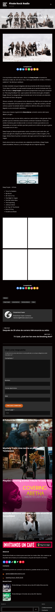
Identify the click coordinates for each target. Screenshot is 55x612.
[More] (37, 69)
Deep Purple (7, 302)
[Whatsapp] (29, 69)
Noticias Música (26, 302)
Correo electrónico (11, 388)
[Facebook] (17, 69)
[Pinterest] (26, 69)
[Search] (36, 609)
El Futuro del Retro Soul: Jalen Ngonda (23, 420)
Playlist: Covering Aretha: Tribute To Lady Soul (27, 480)
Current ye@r (9, 410)
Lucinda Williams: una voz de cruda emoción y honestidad (27, 514)
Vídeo (33, 302)
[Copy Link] (34, 69)
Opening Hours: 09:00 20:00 (14, 577)
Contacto (45, 610)
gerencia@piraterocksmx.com (15, 574)
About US (6, 552)
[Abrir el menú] (50, 4)
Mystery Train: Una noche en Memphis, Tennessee (23, 449)
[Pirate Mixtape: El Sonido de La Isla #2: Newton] (7, 597)
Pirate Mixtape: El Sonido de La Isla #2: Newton (27, 594)
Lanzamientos (15, 302)
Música (5, 298)
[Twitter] (20, 69)
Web (6, 396)
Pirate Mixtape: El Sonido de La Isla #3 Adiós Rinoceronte (30, 585)
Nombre (7, 380)
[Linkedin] (23, 69)
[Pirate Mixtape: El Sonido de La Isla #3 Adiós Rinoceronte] (7, 588)
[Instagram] (31, 69)
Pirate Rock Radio (19, 3)
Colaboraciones (47, 607)
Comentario (9, 358)
